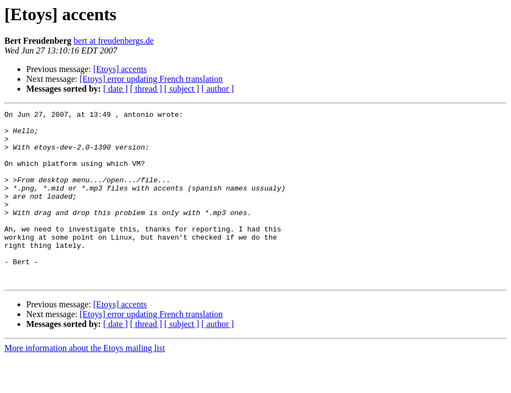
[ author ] (217, 88)
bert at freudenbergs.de (114, 40)
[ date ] (115, 88)
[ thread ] (146, 88)
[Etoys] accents (120, 69)
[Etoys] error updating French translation (151, 79)
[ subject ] (181, 88)
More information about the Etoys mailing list (84, 382)
